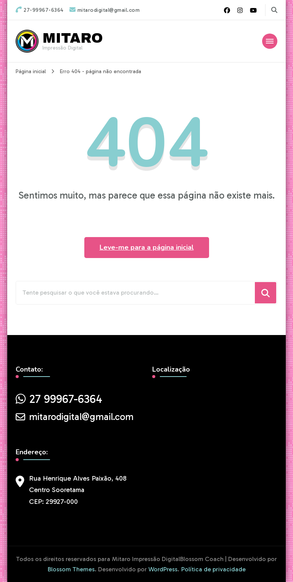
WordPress (162, 569)
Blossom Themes (71, 569)
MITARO (72, 38)
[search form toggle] (274, 10)
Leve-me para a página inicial (147, 247)
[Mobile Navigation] (269, 41)
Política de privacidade (213, 569)
